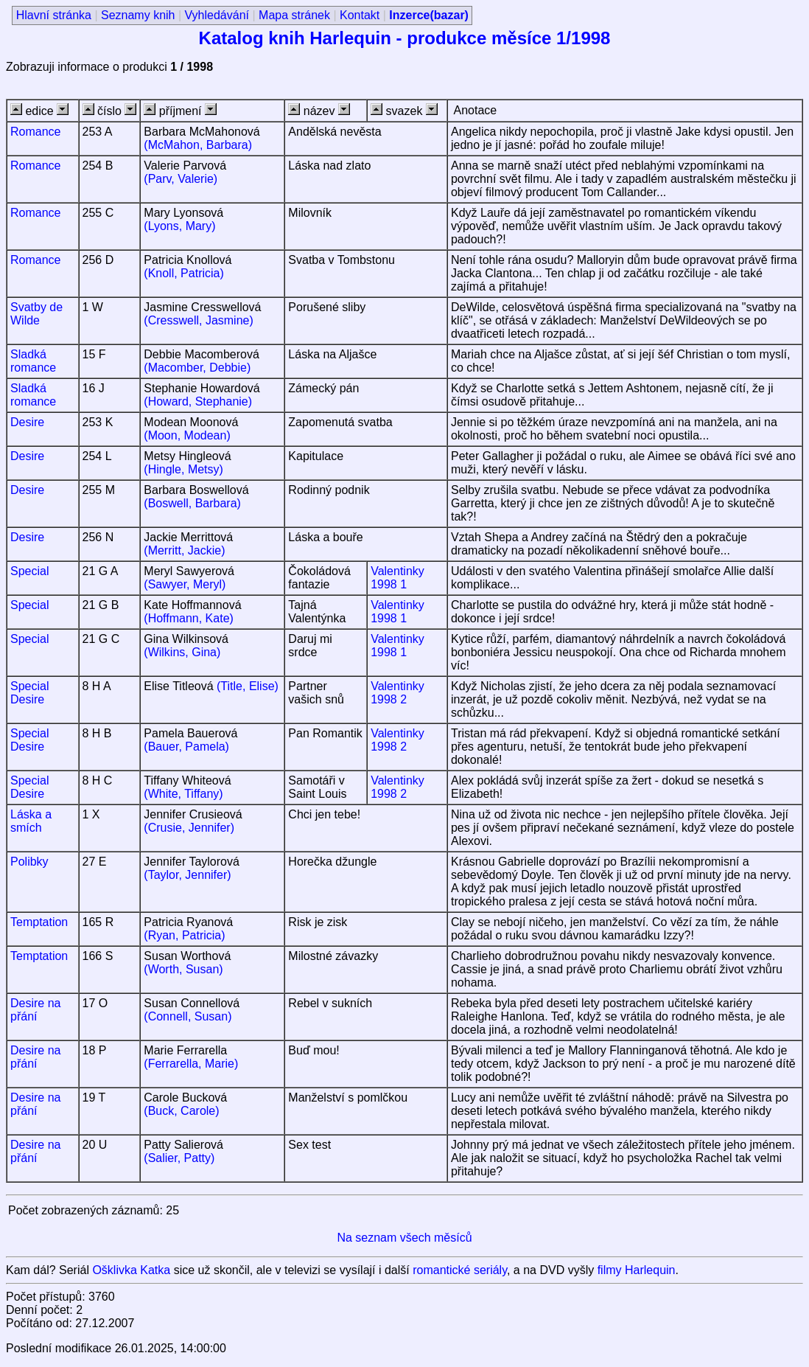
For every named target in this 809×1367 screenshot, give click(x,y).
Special (29, 571)
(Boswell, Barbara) (192, 503)
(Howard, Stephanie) (198, 401)
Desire (27, 422)
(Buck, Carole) (181, 1111)
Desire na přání (35, 1010)
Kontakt (359, 15)
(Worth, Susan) (183, 969)
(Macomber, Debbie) (197, 367)
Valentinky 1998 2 (397, 693)
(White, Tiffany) (183, 793)
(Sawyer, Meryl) (184, 584)
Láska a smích (31, 821)
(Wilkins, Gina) (182, 652)
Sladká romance (33, 361)
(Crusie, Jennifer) (189, 827)
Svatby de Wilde (36, 314)
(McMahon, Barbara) (198, 145)
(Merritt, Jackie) (184, 550)
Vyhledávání (217, 15)
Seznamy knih (138, 15)
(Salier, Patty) (179, 1158)
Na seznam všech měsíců (404, 1237)
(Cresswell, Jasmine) (198, 320)
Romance (35, 131)
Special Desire (29, 693)
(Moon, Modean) (187, 435)
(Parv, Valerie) (180, 179)
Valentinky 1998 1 (397, 578)
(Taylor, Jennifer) (187, 875)
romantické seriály (460, 1270)
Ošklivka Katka (131, 1270)
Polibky (29, 861)
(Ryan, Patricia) (184, 935)
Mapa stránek (294, 15)
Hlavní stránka (53, 15)
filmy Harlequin (637, 1270)
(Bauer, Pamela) (186, 746)
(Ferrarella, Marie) (191, 1063)
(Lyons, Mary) (179, 226)
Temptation (39, 922)
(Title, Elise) (248, 686)
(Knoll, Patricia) (183, 273)
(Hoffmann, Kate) (189, 618)
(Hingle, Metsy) (183, 469)
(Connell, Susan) (187, 1016)
